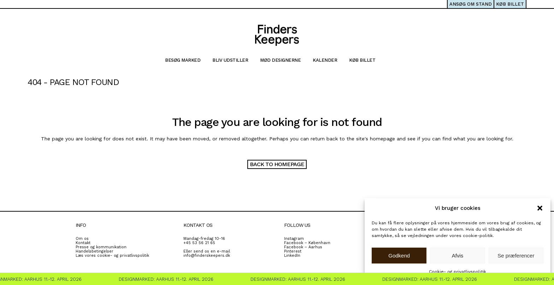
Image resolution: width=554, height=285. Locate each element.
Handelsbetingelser (94, 251)
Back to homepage (277, 164)
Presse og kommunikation (101, 247)
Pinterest (292, 251)
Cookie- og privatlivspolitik (457, 271)
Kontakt (83, 243)
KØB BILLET (510, 4)
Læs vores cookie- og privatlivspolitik (112, 255)
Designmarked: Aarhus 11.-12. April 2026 (167, 279)
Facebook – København (307, 243)
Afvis (458, 256)
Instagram (294, 238)
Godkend (399, 256)
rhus (317, 247)
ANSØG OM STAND (470, 4)
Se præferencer (515, 256)
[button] (539, 208)
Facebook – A (297, 247)
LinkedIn (292, 255)
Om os (82, 238)
